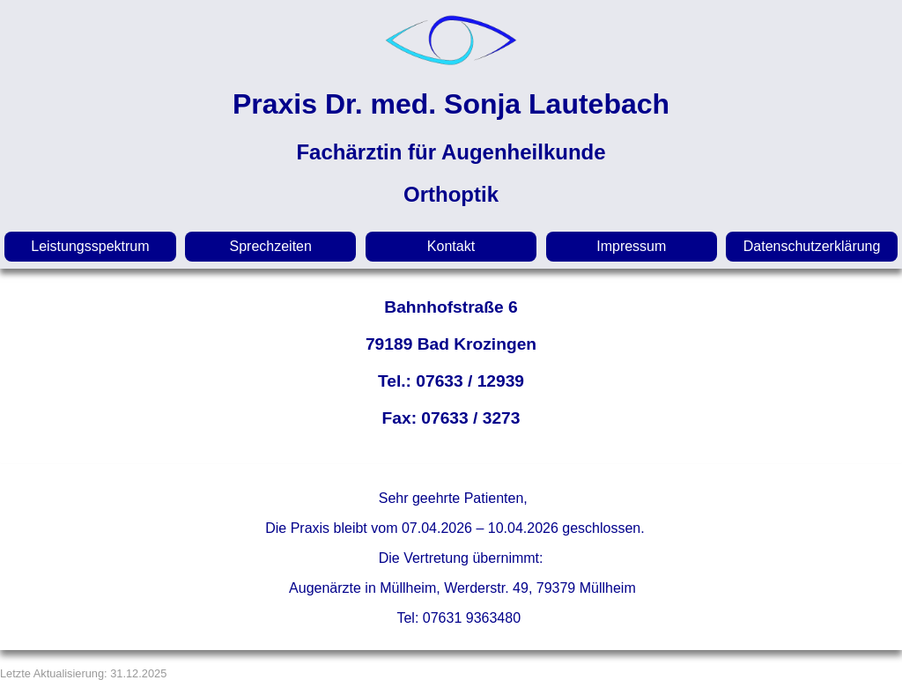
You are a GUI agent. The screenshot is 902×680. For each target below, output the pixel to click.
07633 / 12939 (470, 381)
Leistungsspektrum (90, 246)
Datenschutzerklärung (812, 246)
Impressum (631, 246)
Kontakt (451, 246)
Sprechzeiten (271, 246)
